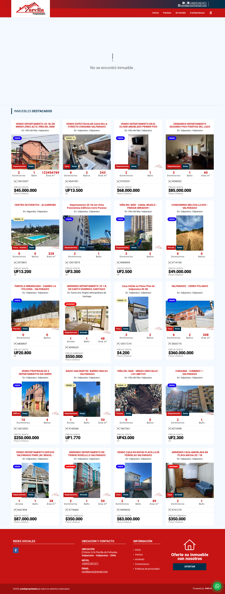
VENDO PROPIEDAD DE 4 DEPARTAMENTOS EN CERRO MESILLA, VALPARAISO (35, 374)
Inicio (155, 12)
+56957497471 (198, 3)
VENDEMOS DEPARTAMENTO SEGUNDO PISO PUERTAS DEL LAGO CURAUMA (189, 126)
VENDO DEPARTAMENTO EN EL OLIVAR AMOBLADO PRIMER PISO (138, 125)
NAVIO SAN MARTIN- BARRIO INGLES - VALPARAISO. (87, 372)
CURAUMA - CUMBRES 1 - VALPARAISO (189, 372)
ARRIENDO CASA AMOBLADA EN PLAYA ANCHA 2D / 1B (190, 454)
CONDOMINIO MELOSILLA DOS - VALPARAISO (190, 206)
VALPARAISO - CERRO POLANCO (190, 286)
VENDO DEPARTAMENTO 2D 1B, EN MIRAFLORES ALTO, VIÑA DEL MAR (35, 125)
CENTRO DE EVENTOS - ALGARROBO (35, 204)
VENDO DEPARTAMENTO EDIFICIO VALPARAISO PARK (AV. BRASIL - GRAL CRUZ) (35, 455)
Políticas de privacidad (147, 568)
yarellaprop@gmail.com (95, 571)
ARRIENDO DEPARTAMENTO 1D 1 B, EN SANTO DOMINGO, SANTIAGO (87, 287)
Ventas (167, 12)
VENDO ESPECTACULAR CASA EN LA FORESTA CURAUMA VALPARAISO (86, 125)
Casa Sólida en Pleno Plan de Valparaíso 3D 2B (138, 287)
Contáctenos (197, 12)
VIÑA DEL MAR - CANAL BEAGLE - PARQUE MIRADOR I (138, 206)
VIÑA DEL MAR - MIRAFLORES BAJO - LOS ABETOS (138, 372)
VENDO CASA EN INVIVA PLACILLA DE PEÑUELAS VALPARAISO (138, 454)
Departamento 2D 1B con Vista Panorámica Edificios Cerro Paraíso (87, 206)
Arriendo (181, 12)
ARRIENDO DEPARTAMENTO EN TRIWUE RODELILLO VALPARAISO (87, 454)
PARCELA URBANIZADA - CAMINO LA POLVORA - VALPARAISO (35, 287)
